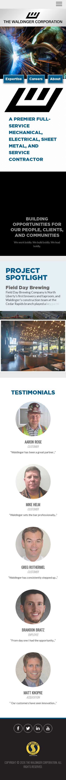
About (55, 79)
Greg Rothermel (33, 567)
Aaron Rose (33, 442)
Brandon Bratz (33, 630)
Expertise (13, 79)
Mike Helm (33, 504)
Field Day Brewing (27, 287)
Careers (36, 79)
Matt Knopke (33, 692)
